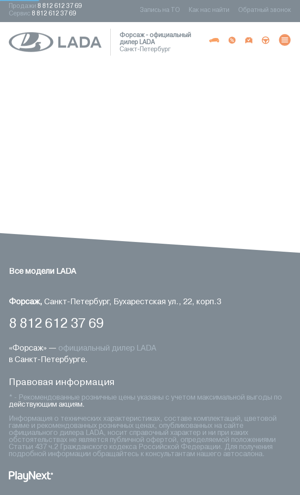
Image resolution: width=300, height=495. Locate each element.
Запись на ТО (160, 10)
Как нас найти (209, 10)
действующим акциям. (47, 405)
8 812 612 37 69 (56, 324)
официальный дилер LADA (107, 348)
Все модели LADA (42, 271)
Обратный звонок (264, 10)
